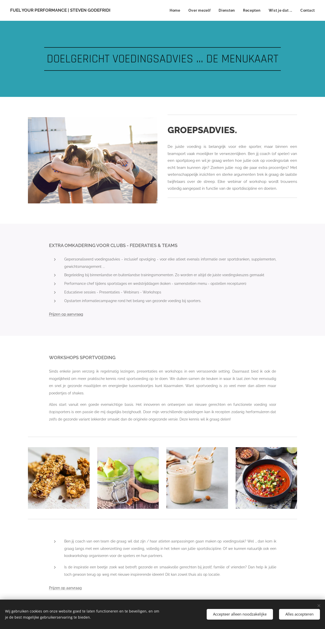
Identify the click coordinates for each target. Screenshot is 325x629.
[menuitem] (176, 10)
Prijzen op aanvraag (65, 588)
